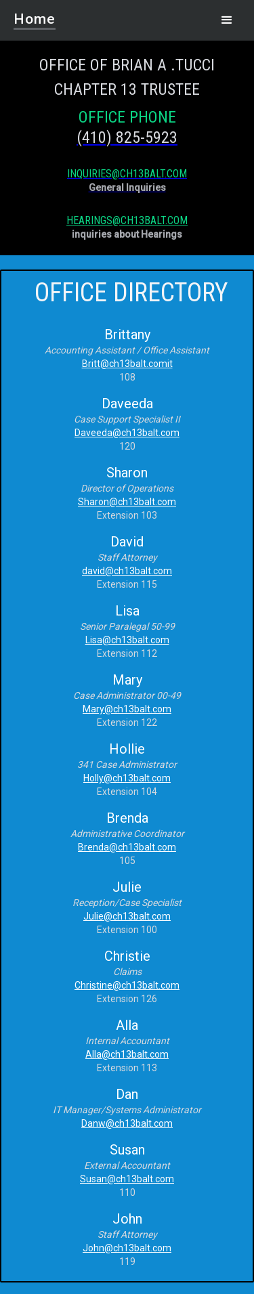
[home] (21, 15)
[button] (227, 20)
